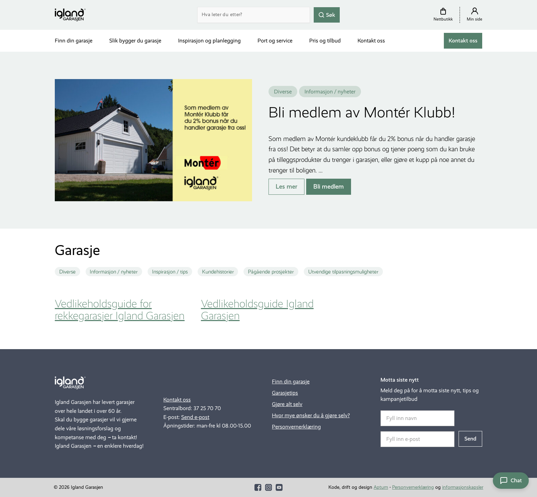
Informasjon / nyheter (114, 272)
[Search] (253, 15)
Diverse (67, 272)
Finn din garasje (73, 40)
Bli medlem (328, 186)
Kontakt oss (371, 40)
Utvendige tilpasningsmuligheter (343, 272)
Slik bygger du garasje (135, 40)
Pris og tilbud (325, 40)
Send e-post (195, 417)
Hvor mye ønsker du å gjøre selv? (311, 415)
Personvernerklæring (296, 426)
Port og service (275, 40)
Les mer (286, 186)
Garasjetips (285, 393)
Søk (326, 14)
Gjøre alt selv (287, 404)
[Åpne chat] (511, 480)
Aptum (381, 487)
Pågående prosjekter (271, 272)
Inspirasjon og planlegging (209, 40)
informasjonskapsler (462, 487)
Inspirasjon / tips (170, 272)
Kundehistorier (218, 272)
